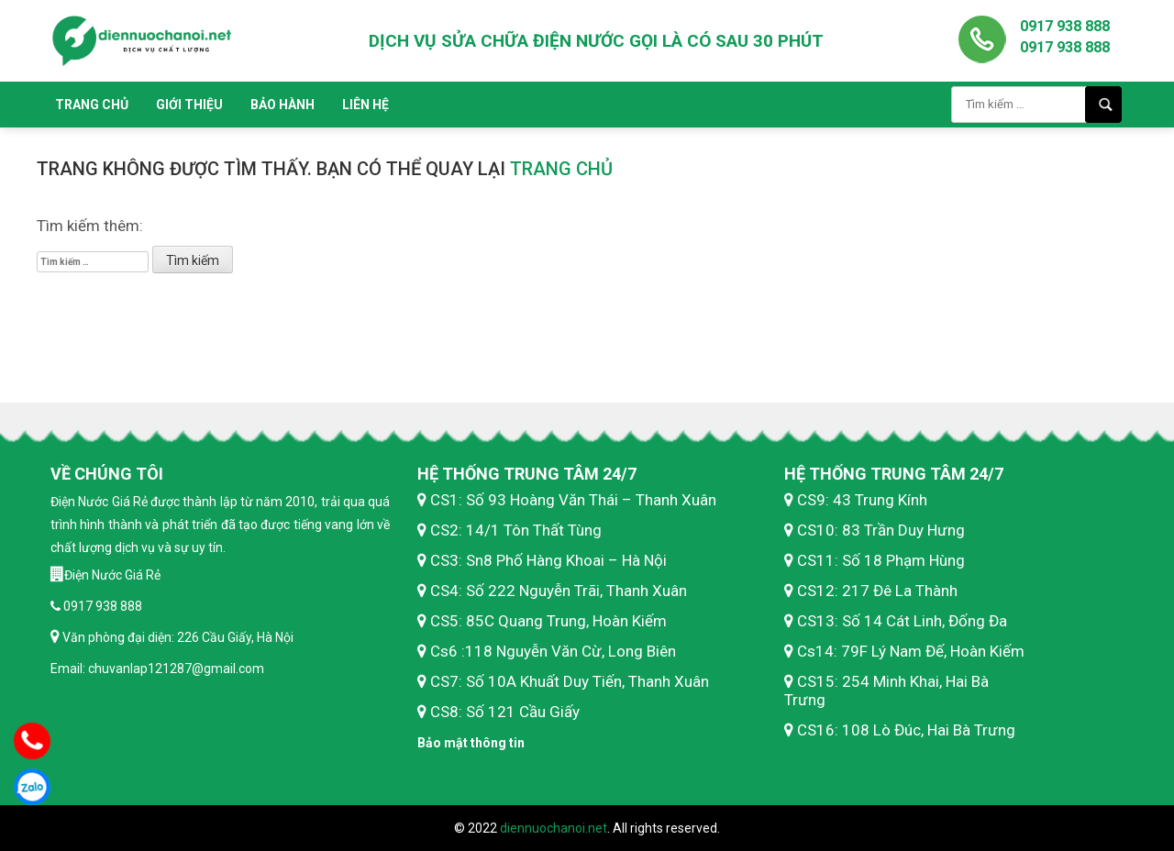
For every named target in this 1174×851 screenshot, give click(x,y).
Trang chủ (91, 104)
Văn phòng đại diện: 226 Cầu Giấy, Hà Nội (177, 637)
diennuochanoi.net (553, 828)
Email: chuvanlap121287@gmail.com (157, 668)
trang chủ (561, 169)
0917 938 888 (1065, 26)
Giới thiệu (189, 104)
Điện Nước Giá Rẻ (112, 575)
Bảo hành (282, 104)
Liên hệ (365, 104)
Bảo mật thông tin (471, 742)
